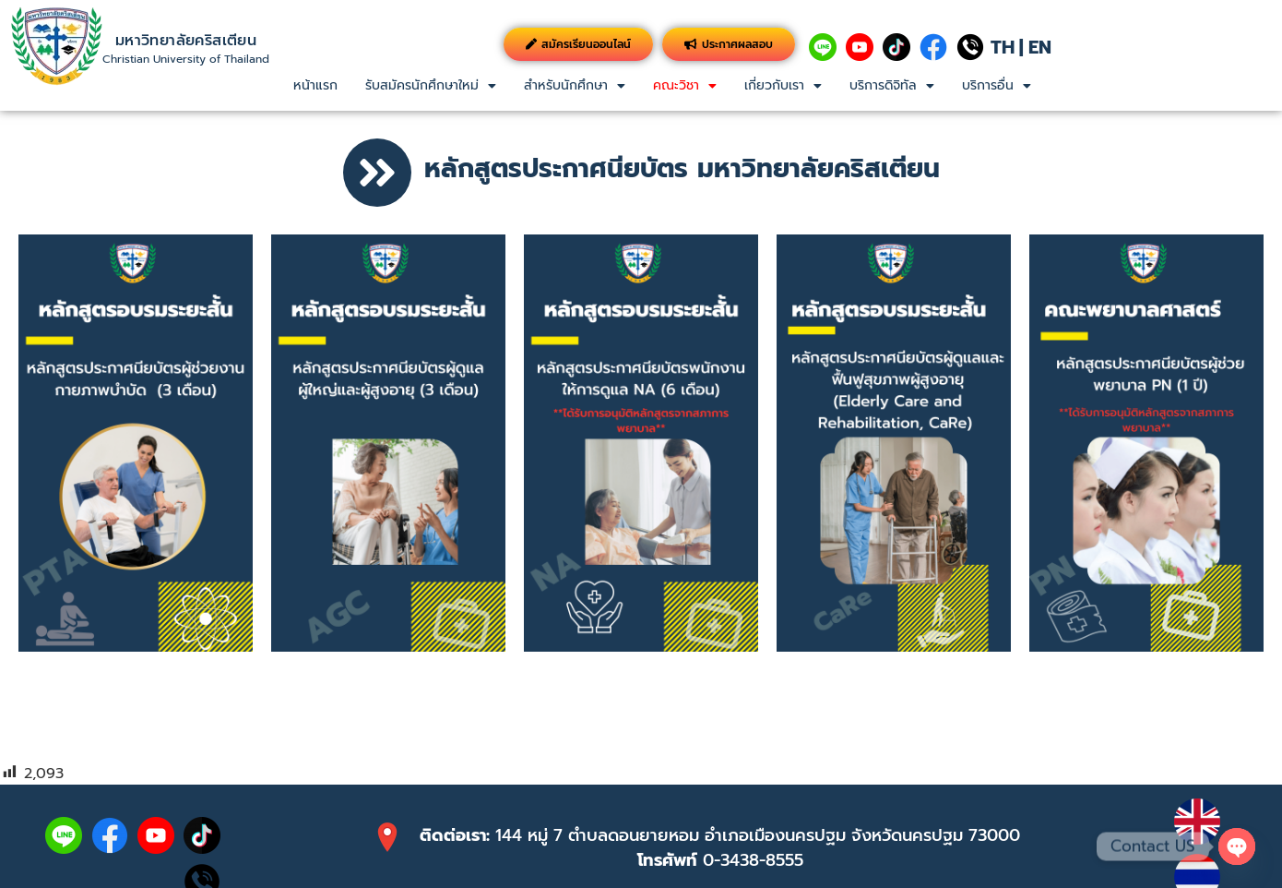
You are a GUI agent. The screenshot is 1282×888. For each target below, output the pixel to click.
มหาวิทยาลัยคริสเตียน (185, 41)
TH (1003, 47)
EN (1039, 47)
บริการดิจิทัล (891, 85)
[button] (430, 86)
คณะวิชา (685, 85)
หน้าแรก (315, 85)
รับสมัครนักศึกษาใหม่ (430, 85)
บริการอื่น (996, 85)
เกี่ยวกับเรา (783, 85)
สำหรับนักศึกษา (574, 85)
